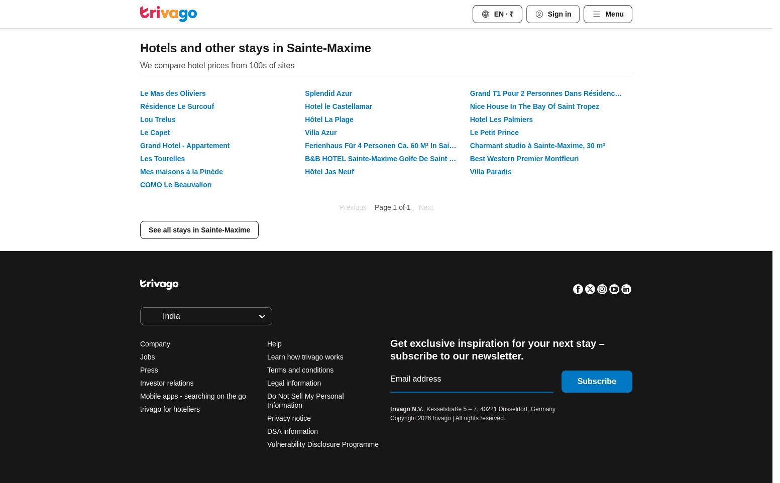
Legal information (294, 383)
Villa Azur (321, 133)
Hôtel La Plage (329, 119)
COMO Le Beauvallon (175, 185)
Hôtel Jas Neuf (329, 172)
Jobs (147, 357)
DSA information (292, 431)
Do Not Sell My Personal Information (305, 400)
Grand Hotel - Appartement (185, 146)
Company (155, 344)
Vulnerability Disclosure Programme (323, 444)
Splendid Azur (328, 93)
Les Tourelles (162, 159)
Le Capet (155, 133)
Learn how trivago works (305, 357)
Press (149, 370)
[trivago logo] (168, 14)
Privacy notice (289, 418)
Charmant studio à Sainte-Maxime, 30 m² (537, 146)
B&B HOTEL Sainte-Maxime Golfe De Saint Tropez (386, 159)
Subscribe (597, 381)
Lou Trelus (158, 119)
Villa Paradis (491, 172)
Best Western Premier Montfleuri (524, 159)
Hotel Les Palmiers (501, 119)
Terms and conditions (300, 370)
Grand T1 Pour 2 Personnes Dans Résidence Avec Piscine (551, 93)
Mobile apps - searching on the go (193, 396)
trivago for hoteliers (170, 409)
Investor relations (167, 383)
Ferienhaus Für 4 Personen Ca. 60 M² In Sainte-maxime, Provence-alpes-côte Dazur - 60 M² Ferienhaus (386, 146)
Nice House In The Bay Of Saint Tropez (535, 106)
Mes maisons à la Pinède (181, 172)
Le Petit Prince (494, 133)
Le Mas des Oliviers (173, 93)
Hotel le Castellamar (338, 106)
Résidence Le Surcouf (177, 106)
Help (274, 344)
